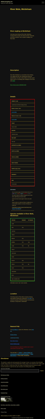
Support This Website (16, 208)
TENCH (18, 193)
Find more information (5, 368)
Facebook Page (4, 392)
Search (41, 370)
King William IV (15, 329)
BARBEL (29, 193)
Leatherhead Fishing (14, 337)
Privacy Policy (4, 412)
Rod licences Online (5, 375)
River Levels (3, 408)
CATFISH (25, 193)
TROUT (21, 193)
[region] (22, 20)
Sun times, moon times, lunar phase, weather (10, 404)
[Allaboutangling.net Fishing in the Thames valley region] (7, 2)
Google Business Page (5, 396)
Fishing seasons (4, 378)
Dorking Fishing (13, 334)
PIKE (16, 193)
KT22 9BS (29, 298)
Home (20, 352)
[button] (43, 2)
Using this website (4, 382)
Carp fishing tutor (4, 385)
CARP (13, 193)
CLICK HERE (14, 112)
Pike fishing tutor (4, 389)
